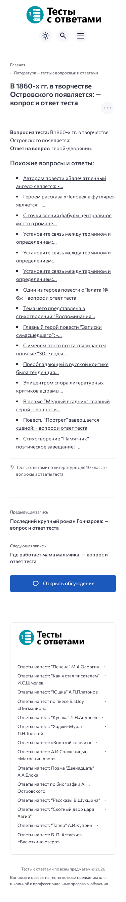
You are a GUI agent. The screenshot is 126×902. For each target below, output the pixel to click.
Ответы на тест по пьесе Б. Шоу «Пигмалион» (50, 705)
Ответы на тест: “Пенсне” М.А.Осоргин (58, 666)
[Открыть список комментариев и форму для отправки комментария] (63, 584)
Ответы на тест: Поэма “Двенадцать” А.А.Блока (55, 771)
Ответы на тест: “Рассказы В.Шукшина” (58, 800)
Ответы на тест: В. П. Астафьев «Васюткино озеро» (49, 838)
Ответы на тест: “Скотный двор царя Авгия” (55, 812)
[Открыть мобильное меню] (81, 35)
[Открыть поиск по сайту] (63, 35)
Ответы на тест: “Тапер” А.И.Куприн (54, 825)
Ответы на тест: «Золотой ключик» (54, 742)
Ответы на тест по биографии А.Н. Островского (53, 787)
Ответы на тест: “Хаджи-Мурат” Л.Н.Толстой (50, 730)
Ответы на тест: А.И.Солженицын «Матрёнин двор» (52, 755)
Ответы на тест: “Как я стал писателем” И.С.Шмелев (58, 679)
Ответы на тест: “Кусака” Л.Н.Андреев (57, 717)
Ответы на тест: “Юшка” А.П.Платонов (57, 692)
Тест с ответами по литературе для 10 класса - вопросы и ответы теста (61, 471)
